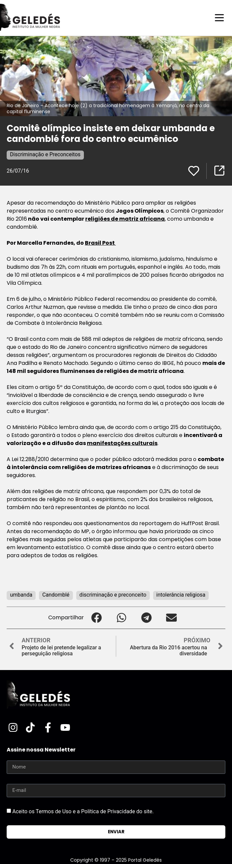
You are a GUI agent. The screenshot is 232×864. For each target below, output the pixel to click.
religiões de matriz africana (125, 219)
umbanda (21, 595)
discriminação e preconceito (113, 595)
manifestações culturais (122, 443)
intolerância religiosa (180, 595)
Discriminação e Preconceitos (45, 154)
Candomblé (56, 595)
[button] (96, 617)
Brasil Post (100, 243)
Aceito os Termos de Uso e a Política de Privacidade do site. (83, 811)
